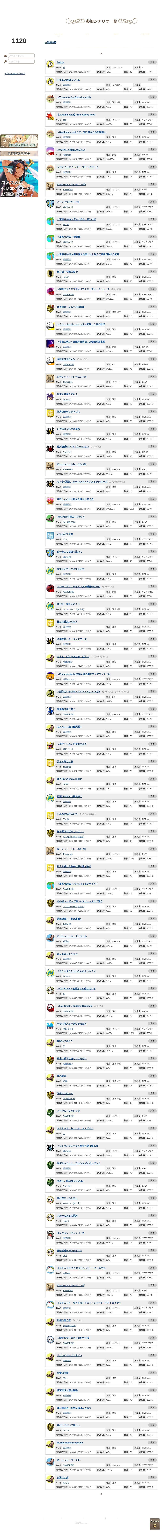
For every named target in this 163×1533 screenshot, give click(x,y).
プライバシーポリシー (53, 1518)
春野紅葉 (67, 155)
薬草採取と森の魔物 (67, 1390)
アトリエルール (19, 109)
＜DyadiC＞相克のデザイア (71, 149)
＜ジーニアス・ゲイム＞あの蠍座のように (78, 586)
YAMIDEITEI (68, 294)
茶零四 (66, 941)
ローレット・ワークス (68, 1460)
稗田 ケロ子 (68, 749)
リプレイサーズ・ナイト (69, 1355)
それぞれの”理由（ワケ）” (70, 516)
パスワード (4, 61)
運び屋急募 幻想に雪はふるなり (74, 1407)
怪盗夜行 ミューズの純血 (70, 306)
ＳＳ (87, 34)
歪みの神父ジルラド (67, 621)
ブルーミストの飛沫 (67, 1215)
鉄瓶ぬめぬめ (69, 679)
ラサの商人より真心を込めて (72, 1023)
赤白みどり (68, 207)
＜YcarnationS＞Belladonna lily (74, 97)
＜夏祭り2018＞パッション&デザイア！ (77, 884)
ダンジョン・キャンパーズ (70, 1233)
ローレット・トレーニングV (71, 184)
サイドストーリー (19, 95)
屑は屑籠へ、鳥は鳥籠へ (69, 918)
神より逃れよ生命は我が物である (74, 866)
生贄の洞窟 (62, 1373)
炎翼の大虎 (62, 1477)
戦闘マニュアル (19, 113)
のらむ (66, 1483)
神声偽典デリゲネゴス (68, 411)
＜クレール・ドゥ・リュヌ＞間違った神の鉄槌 (81, 324)
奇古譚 (66, 224)
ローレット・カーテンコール (72, 936)
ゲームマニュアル (19, 100)
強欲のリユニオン (66, 359)
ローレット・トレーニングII (71, 849)
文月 (65, 1256)
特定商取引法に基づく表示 (73, 1518)
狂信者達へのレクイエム (69, 1250)
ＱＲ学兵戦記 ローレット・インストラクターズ (82, 481)
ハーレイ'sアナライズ (68, 202)
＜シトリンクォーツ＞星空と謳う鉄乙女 (77, 1145)
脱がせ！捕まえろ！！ (68, 604)
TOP (12, 4)
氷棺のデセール (65, 1093)
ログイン (11, 68)
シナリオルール (19, 105)
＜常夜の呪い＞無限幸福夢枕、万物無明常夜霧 (81, 341)
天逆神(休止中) (69, 1326)
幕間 (116, 34)
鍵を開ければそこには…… (70, 831)
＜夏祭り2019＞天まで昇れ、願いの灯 (76, 219)
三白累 (66, 819)
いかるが (67, 452)
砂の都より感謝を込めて (69, 551)
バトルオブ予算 (65, 534)
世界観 (19, 89)
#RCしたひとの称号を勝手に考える (75, 499)
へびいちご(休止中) (71, 1203)
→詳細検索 (50, 42)
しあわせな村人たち (67, 814)
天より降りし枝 (65, 761)
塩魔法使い (68, 662)
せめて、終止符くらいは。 (70, 1180)
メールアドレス (4, 55)
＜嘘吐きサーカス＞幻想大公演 (73, 1338)
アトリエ (81, 4)
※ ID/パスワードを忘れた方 (15, 74)
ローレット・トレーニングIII (71, 464)
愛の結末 (61, 1076)
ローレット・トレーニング (70, 1285)
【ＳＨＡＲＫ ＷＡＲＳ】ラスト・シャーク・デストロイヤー (89, 1303)
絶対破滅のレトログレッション (73, 446)
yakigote (67, 1273)
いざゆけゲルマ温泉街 (68, 429)
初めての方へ (19, 118)
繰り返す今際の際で (67, 271)
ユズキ (66, 784)
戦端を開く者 (64, 1320)
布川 (65, 1378)
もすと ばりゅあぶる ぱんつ (73, 656)
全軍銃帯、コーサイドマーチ (72, 639)
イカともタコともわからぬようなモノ (76, 971)
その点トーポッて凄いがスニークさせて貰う (80, 901)
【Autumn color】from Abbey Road (76, 114)
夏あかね (67, 557)
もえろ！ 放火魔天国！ (69, 726)
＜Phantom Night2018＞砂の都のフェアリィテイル (83, 674)
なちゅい (67, 399)
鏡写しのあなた (65, 1041)
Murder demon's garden (70, 1442)
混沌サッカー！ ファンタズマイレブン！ (78, 1163)
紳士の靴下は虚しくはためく (72, 1058)
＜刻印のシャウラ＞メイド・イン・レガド (78, 691)
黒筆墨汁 (67, 85)
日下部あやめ (69, 522)
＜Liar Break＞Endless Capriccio (75, 1006)
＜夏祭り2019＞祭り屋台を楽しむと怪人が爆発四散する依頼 (88, 254)
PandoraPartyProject (19, 18)
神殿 (35, 4)
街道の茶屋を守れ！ (67, 394)
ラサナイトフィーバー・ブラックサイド (77, 167)
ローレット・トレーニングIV (72, 376)
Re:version (68, 190)
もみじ (66, 1221)
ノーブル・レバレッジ (68, 1111)
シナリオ (58, 34)
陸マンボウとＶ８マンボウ (70, 569)
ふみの (66, 277)
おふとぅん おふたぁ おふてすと (75, 1128)
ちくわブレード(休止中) (73, 609)
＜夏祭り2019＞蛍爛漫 (68, 237)
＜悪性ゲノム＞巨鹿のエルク (72, 744)
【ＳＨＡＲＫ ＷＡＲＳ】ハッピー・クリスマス (81, 1268)
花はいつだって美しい (68, 1425)
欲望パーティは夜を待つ (69, 796)
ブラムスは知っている (68, 79)
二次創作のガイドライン (95, 1518)
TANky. (61, 62)
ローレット (58, 4)
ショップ (127, 4)
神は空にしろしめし (67, 1198)
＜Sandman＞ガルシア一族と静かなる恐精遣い (81, 132)
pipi (64, 120)
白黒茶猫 (67, 1395)
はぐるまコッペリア (67, 953)
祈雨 (65, 1081)
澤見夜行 (67, 767)
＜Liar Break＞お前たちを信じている (76, 988)
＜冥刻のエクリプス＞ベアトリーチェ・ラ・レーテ (83, 289)
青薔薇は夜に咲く (66, 709)
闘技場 (151, 4)
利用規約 (38, 1518)
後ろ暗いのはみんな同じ (69, 779)
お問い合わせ (19, 124)
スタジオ (104, 4)
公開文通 (144, 34)
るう (65, 539)
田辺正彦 (67, 924)
